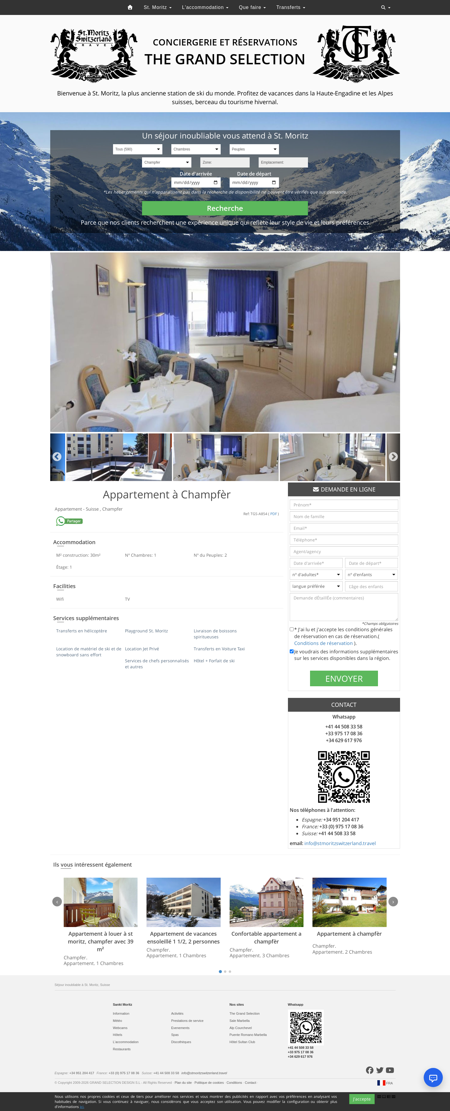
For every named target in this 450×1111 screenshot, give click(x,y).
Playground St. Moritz (146, 631)
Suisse (93, 509)
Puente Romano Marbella (248, 1035)
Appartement (69, 509)
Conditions (235, 1082)
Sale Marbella (240, 1020)
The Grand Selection (245, 1013)
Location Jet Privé (142, 649)
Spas (175, 1035)
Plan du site (184, 1082)
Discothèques (181, 1042)
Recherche (225, 208)
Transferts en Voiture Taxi (219, 649)
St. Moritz (158, 7)
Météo (117, 1020)
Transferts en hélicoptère (81, 631)
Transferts (290, 7)
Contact (251, 1082)
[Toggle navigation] (385, 7)
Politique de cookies (210, 1082)
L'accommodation (205, 7)
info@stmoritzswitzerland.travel (340, 843)
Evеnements (180, 1028)
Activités (177, 1013)
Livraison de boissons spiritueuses (215, 634)
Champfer (112, 509)
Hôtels (117, 1035)
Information (121, 1013)
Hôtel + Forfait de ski (214, 660)
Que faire (252, 7)
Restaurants (122, 1049)
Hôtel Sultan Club (242, 1042)
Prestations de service (187, 1020)
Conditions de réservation (324, 643)
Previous (57, 457)
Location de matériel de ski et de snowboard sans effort (88, 652)
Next (393, 457)
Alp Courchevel (241, 1028)
